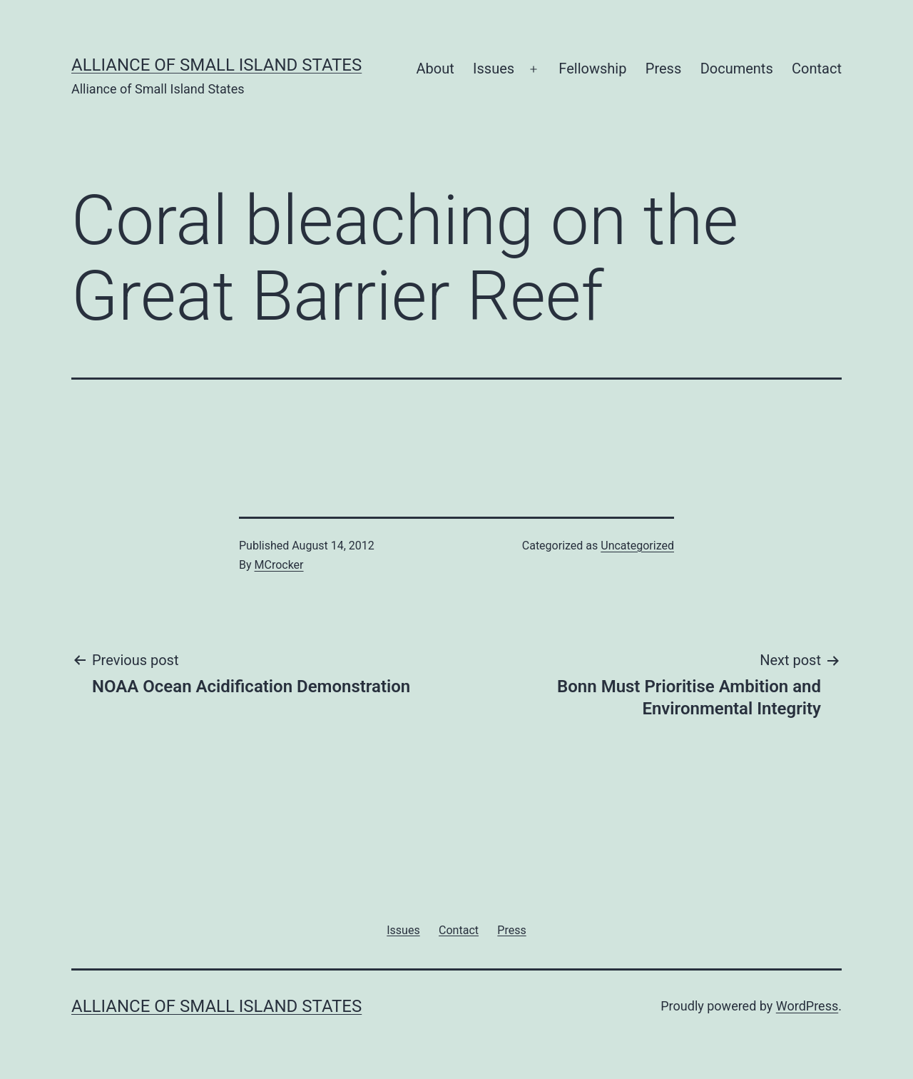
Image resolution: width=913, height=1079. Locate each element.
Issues (493, 68)
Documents (736, 68)
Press (663, 68)
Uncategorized (637, 545)
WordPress (807, 1005)
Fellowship (592, 68)
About (435, 68)
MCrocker (279, 565)
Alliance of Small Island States (216, 65)
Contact (817, 68)
